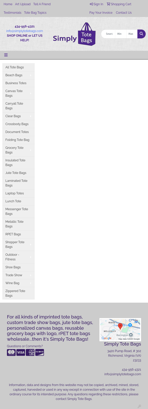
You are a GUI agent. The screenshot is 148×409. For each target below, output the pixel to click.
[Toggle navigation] (6, 55)
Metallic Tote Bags (14, 224)
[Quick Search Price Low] (120, 34)
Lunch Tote (13, 201)
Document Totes (17, 132)
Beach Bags (13, 75)
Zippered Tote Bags (15, 293)
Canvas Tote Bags (14, 93)
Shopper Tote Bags (14, 244)
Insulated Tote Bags (15, 162)
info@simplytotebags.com (24, 31)
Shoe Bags (13, 267)
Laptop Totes (14, 193)
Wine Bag (12, 283)
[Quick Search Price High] (132, 34)
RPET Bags (13, 234)
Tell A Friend (42, 4)
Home (8, 4)
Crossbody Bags (17, 124)
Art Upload (22, 4)
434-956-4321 (131, 369)
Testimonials (12, 12)
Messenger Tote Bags (16, 211)
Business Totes (15, 83)
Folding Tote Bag (17, 140)
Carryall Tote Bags (14, 106)
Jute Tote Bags (15, 173)
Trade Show (13, 275)
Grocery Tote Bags (14, 150)
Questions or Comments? (25, 346)
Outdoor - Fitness (12, 257)
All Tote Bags (14, 67)
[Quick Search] (108, 34)
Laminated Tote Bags (16, 183)
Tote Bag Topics (35, 12)
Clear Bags (13, 116)
